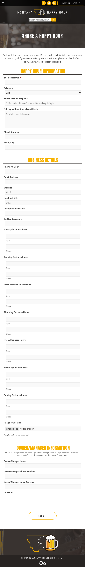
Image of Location (13, 422)
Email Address (11, 177)
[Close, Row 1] (43, 246)
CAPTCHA (8, 492)
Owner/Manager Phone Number (19, 471)
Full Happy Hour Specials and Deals (21, 109)
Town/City (9, 142)
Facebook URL (11, 198)
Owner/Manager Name (15, 461)
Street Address (11, 132)
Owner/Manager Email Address (19, 482)
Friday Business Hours (15, 339)
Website (8, 187)
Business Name (12, 77)
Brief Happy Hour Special (16, 98)
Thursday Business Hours (16, 312)
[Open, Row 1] (43, 236)
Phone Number (11, 166)
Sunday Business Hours (15, 395)
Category (8, 88)
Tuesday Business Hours (16, 257)
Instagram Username (14, 208)
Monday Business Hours (15, 229)
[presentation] (25, 500)
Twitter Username (13, 219)
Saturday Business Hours (16, 367)
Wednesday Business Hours (17, 284)
